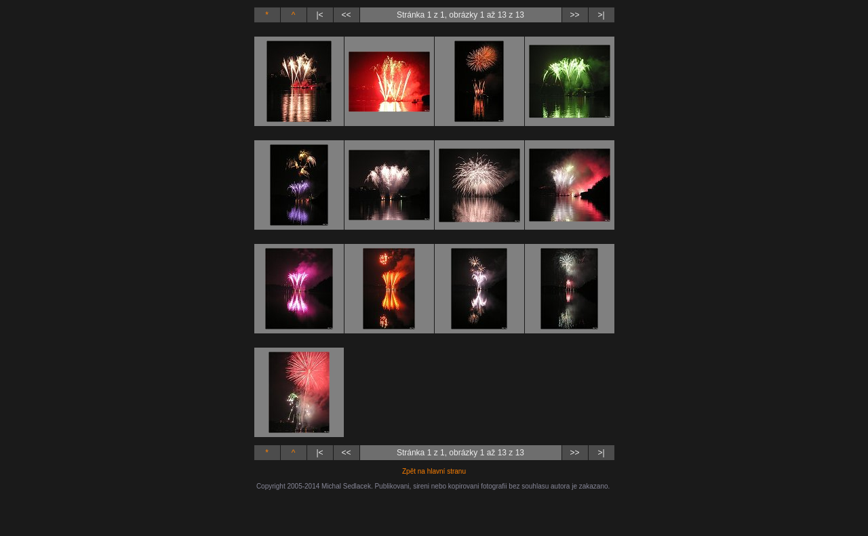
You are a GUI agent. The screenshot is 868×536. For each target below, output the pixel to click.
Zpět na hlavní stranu (434, 471)
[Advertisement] (434, 510)
